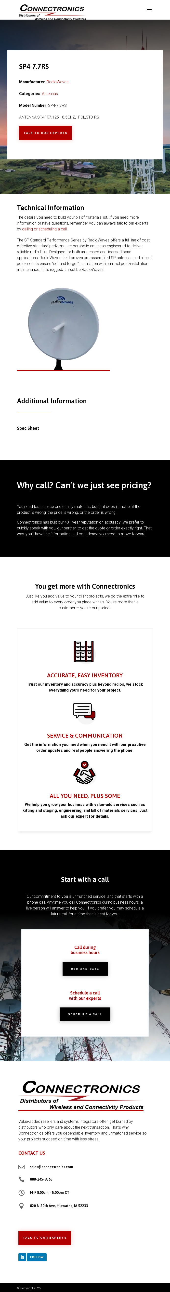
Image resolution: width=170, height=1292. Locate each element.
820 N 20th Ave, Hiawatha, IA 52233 (59, 1206)
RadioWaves (57, 82)
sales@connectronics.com (51, 1167)
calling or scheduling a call (44, 229)
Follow (37, 1257)
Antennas (50, 93)
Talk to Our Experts (45, 133)
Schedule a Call (85, 1014)
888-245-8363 (85, 968)
